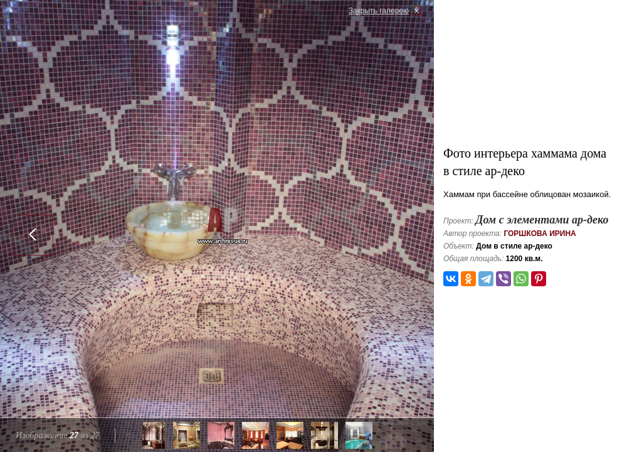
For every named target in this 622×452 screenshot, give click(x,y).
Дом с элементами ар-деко (541, 219)
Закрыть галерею (379, 10)
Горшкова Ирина (539, 233)
